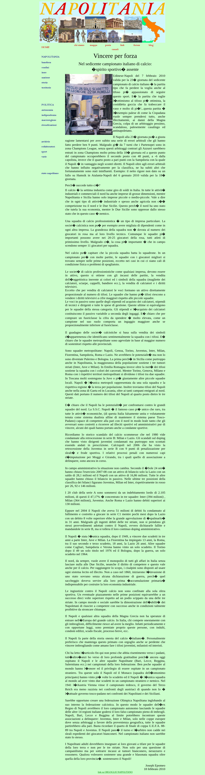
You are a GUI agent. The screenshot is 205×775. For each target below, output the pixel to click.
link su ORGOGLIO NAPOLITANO (115, 772)
